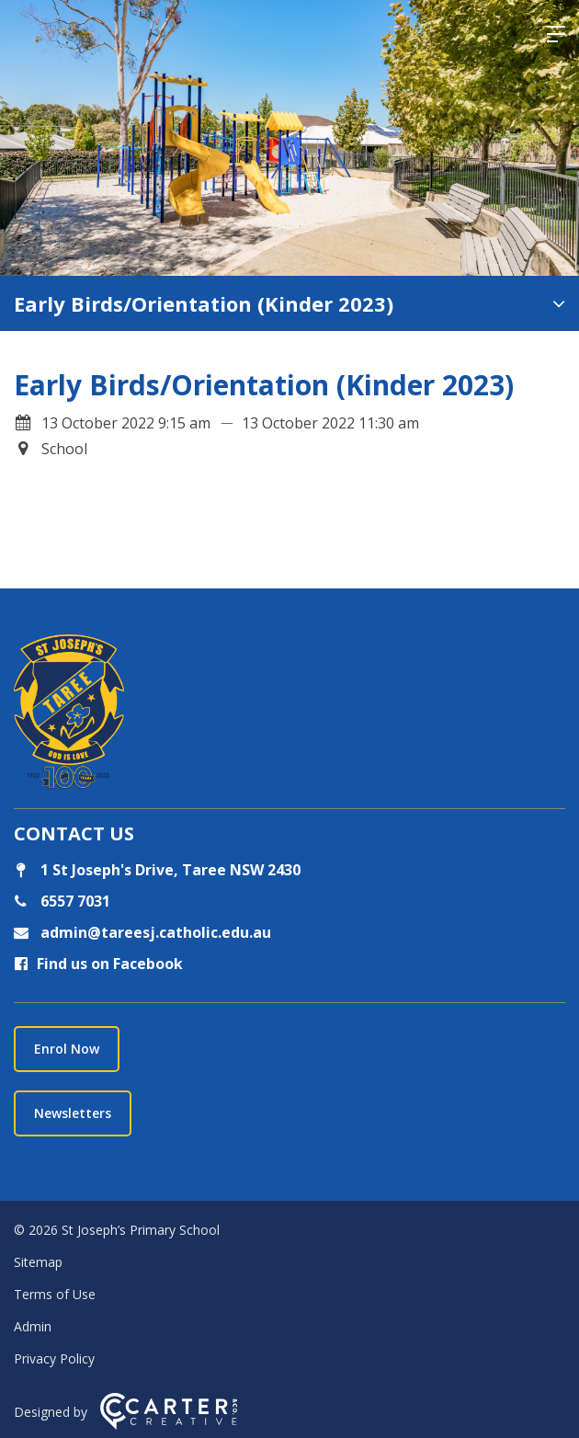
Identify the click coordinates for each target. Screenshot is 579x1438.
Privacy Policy (54, 1358)
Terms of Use (55, 1294)
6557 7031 (73, 901)
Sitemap (38, 1262)
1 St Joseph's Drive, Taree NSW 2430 (157, 870)
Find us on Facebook (98, 963)
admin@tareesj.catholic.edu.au (154, 932)
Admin (32, 1326)
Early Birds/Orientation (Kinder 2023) (203, 303)
